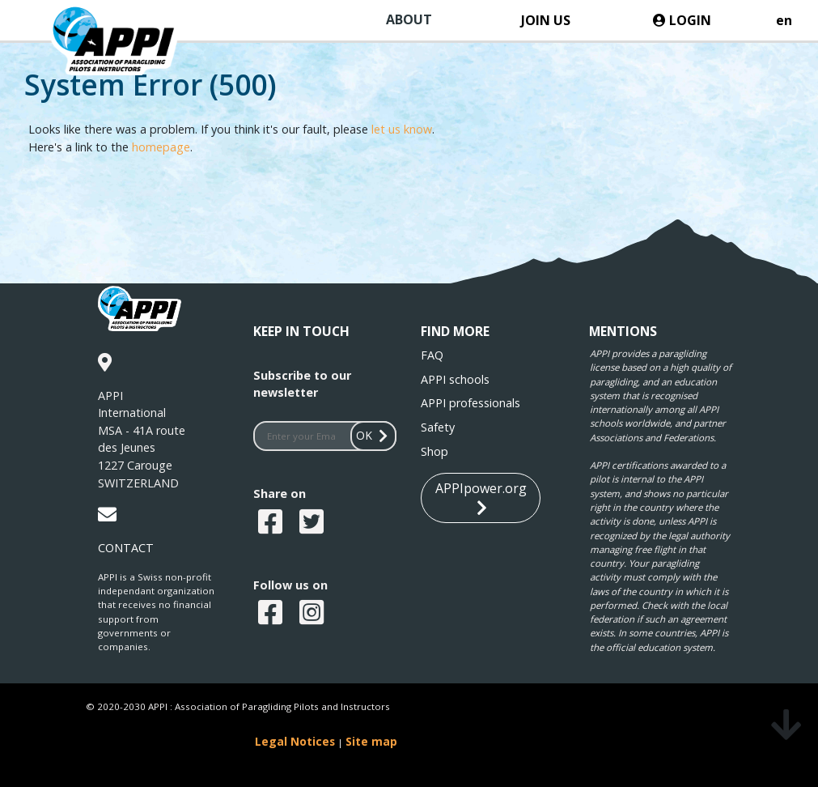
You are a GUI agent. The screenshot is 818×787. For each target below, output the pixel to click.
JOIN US (545, 20)
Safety (438, 427)
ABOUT (409, 19)
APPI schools (455, 379)
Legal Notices (295, 741)
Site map (371, 741)
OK (374, 435)
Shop (434, 451)
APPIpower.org (481, 498)
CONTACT (126, 547)
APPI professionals (470, 403)
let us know (401, 129)
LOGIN (682, 20)
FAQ (432, 355)
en (784, 20)
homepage (161, 147)
